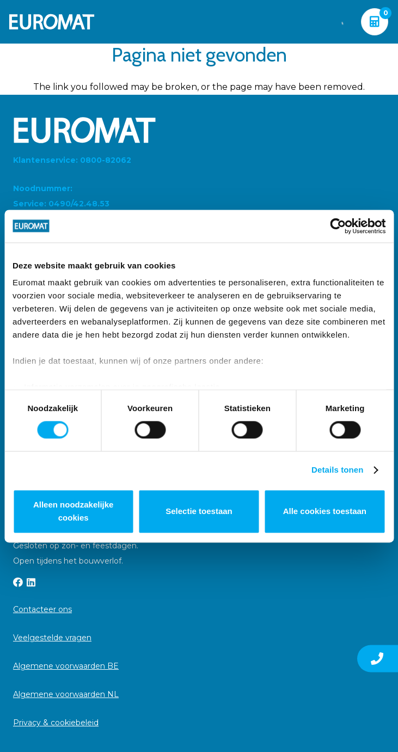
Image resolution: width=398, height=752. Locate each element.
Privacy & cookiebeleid (56, 722)
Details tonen (337, 470)
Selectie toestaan (199, 511)
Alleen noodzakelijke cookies (73, 511)
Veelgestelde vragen (52, 638)
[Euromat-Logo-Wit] (52, 22)
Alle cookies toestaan (324, 511)
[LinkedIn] (31, 582)
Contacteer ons (42, 609)
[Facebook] (18, 582)
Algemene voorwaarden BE (66, 666)
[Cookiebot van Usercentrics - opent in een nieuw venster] (337, 226)
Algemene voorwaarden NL (66, 694)
